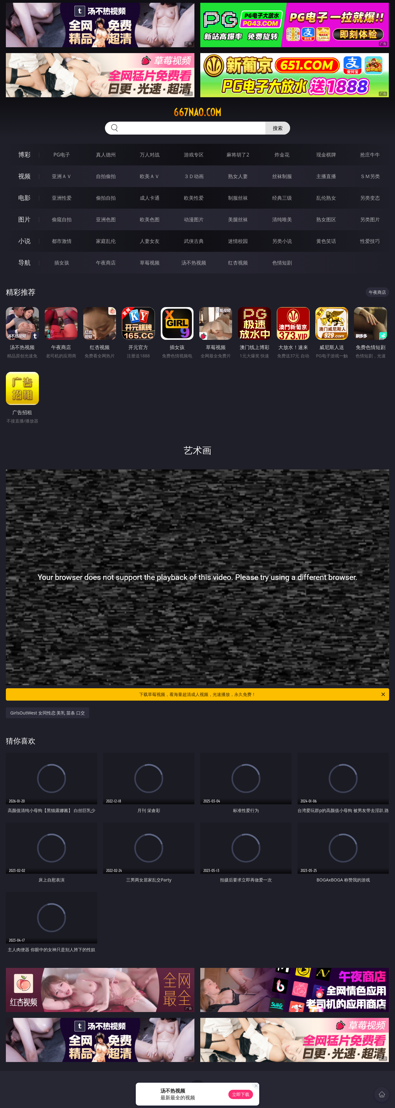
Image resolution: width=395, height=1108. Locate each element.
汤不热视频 (193, 262)
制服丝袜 (238, 197)
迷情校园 (238, 241)
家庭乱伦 (106, 241)
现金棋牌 (326, 154)
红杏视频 (238, 262)
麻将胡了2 (238, 154)
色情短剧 (282, 262)
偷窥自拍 (62, 219)
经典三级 (282, 197)
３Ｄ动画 (194, 176)
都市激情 (62, 241)
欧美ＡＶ (150, 176)
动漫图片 (194, 219)
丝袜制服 (282, 176)
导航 (24, 262)
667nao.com (197, 112)
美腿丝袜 (238, 219)
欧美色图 (150, 219)
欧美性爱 (194, 197)
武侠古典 (194, 241)
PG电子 (61, 154)
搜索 (278, 128)
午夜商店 (106, 262)
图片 (24, 219)
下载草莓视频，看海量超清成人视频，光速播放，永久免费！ (262, 694)
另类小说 (282, 241)
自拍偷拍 (106, 176)
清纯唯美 (282, 219)
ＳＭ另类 (370, 176)
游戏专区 (194, 154)
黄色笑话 (326, 241)
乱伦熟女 (326, 197)
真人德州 (106, 154)
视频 (24, 176)
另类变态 (370, 197)
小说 (24, 241)
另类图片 (370, 219)
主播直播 (326, 176)
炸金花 (282, 154)
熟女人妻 (238, 176)
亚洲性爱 (62, 197)
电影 (24, 198)
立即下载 (240, 1094)
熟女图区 (326, 219)
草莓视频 (150, 262)
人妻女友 (150, 241)
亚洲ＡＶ (62, 176)
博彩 (24, 154)
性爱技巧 (370, 241)
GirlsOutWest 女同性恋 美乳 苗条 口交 (47, 713)
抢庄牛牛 (370, 154)
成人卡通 (150, 197)
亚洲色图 (106, 219)
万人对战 (150, 154)
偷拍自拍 (106, 197)
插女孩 (61, 262)
